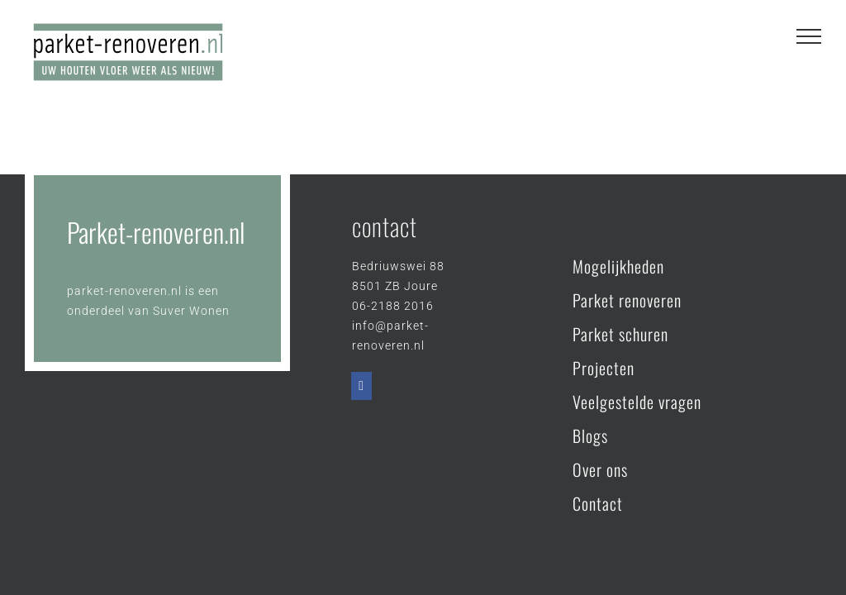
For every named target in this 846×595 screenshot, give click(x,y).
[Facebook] (361, 386)
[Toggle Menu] (809, 36)
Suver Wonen (191, 310)
